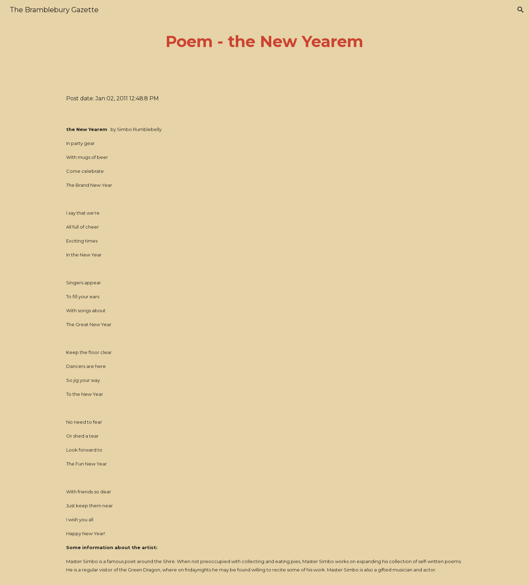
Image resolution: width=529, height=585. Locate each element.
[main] (264, 41)
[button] (520, 9)
